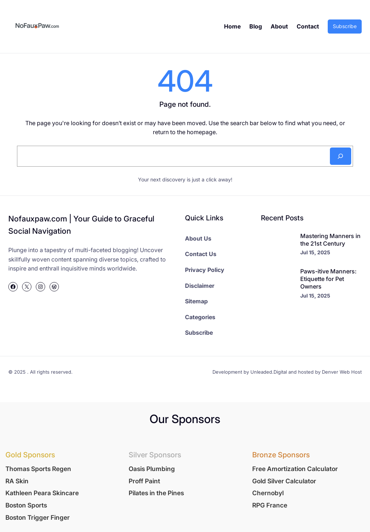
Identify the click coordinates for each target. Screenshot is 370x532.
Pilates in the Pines (156, 493)
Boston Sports (26, 505)
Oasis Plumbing (152, 468)
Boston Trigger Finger (37, 517)
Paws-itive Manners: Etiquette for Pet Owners (328, 279)
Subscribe (345, 26)
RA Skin (17, 481)
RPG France (269, 505)
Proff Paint (144, 481)
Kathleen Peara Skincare (42, 493)
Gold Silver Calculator (284, 481)
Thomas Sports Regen (38, 468)
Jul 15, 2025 (315, 252)
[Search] (341, 156)
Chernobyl (268, 493)
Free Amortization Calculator (295, 468)
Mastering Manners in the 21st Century (330, 239)
